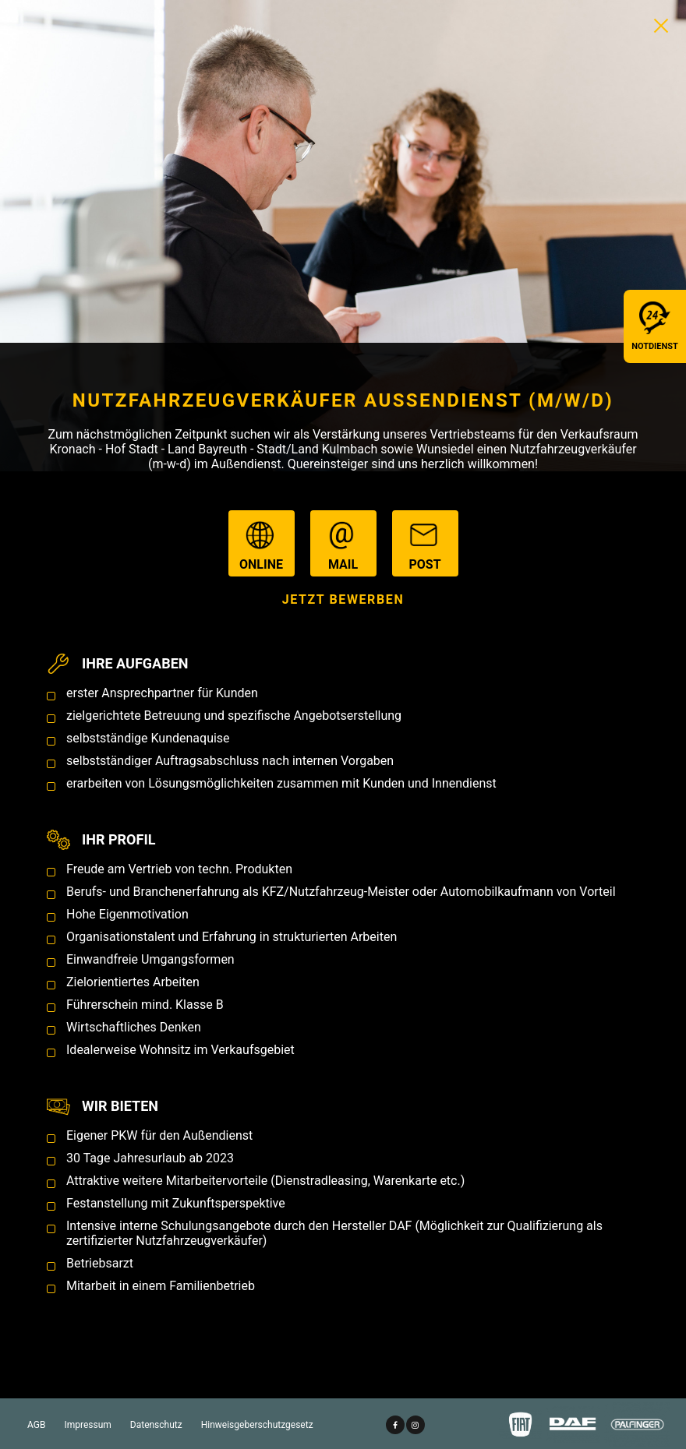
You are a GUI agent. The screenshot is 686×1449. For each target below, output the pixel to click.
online (261, 544)
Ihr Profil (118, 839)
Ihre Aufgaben (135, 663)
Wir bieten (120, 1106)
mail (343, 544)
